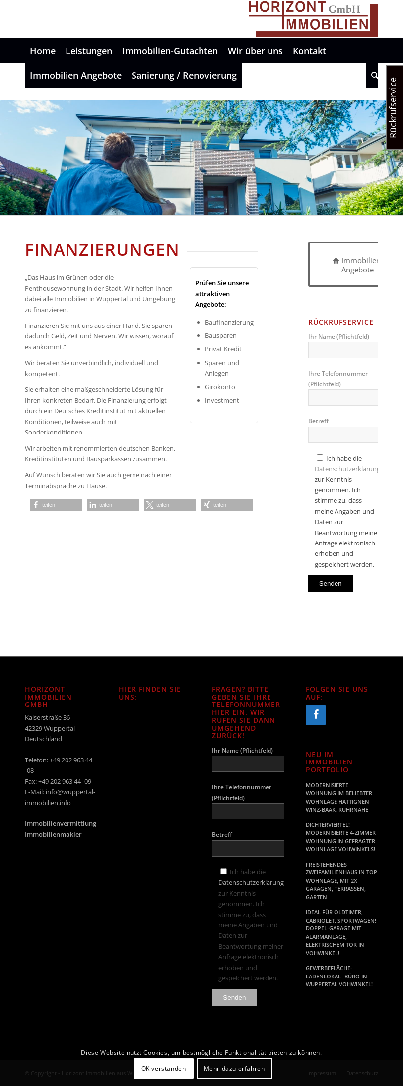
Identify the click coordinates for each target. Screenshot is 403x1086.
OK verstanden (163, 1068)
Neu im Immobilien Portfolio (329, 762)
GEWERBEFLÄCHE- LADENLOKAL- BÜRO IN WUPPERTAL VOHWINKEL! (339, 976)
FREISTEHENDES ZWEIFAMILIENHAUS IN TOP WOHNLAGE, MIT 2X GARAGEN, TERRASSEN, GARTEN (341, 881)
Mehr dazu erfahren (234, 1068)
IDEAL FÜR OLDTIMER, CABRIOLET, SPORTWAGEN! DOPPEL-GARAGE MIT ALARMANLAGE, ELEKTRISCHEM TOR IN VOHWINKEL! (341, 932)
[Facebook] (316, 715)
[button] (56, 505)
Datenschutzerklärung (347, 468)
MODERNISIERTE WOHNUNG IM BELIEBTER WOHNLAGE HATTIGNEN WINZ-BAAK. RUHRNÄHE (339, 797)
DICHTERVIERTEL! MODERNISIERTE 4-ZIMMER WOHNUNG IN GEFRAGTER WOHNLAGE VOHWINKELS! (341, 837)
